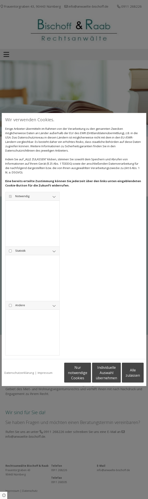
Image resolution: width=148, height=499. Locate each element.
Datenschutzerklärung (19, 362)
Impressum (45, 362)
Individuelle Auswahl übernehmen (82, 375)
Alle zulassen (123, 375)
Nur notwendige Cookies (40, 375)
